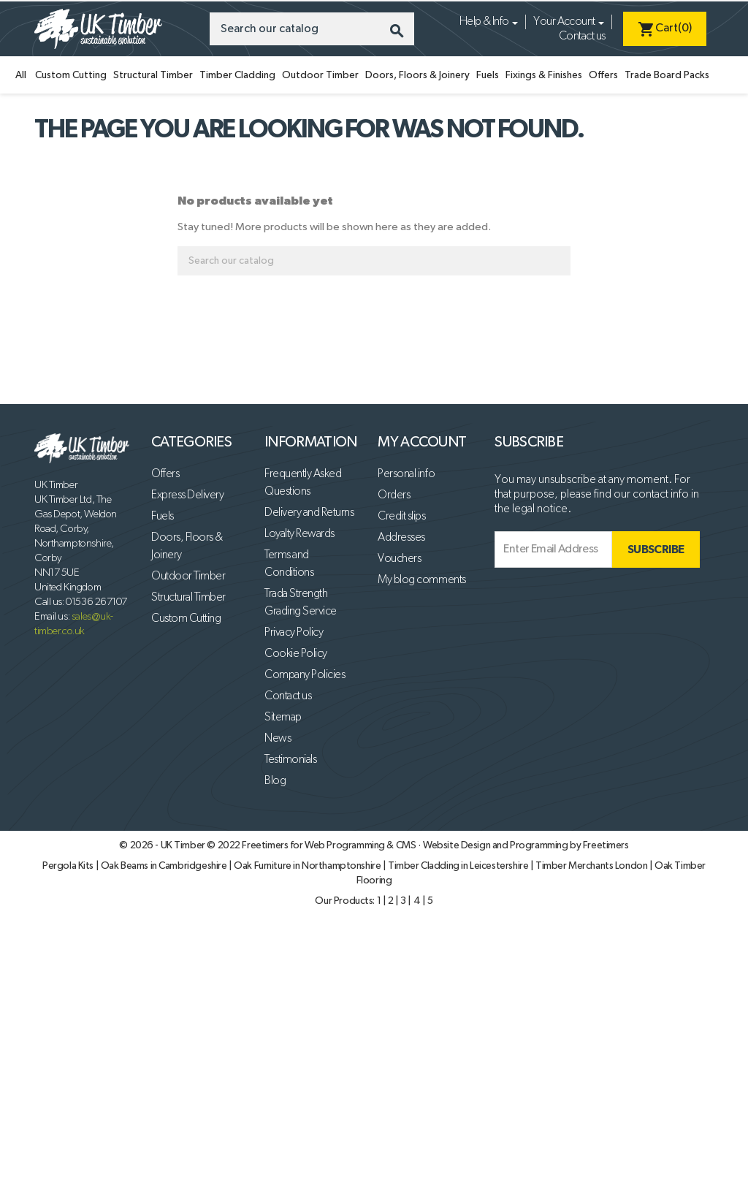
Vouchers (399, 559)
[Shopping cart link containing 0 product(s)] (665, 29)
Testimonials (290, 760)
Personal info (406, 474)
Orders (394, 495)
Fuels (487, 75)
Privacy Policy (293, 633)
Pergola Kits (69, 866)
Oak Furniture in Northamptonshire (308, 866)
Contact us (582, 36)
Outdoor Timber (320, 75)
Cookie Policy (295, 654)
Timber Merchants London (592, 866)
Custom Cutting (71, 75)
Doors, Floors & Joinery (417, 75)
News (277, 739)
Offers (603, 75)
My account (422, 442)
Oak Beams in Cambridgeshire (165, 866)
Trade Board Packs (667, 75)
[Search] (312, 28)
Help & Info (484, 22)
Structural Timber (153, 75)
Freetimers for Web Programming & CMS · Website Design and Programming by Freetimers (435, 845)
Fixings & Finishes (543, 75)
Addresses (401, 538)
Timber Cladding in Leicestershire (459, 866)
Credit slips (401, 516)
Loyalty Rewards (299, 534)
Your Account (564, 22)
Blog (275, 781)
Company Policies (304, 675)
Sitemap (283, 717)
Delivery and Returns (309, 513)
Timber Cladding (237, 75)
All (20, 75)
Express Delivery (187, 495)
